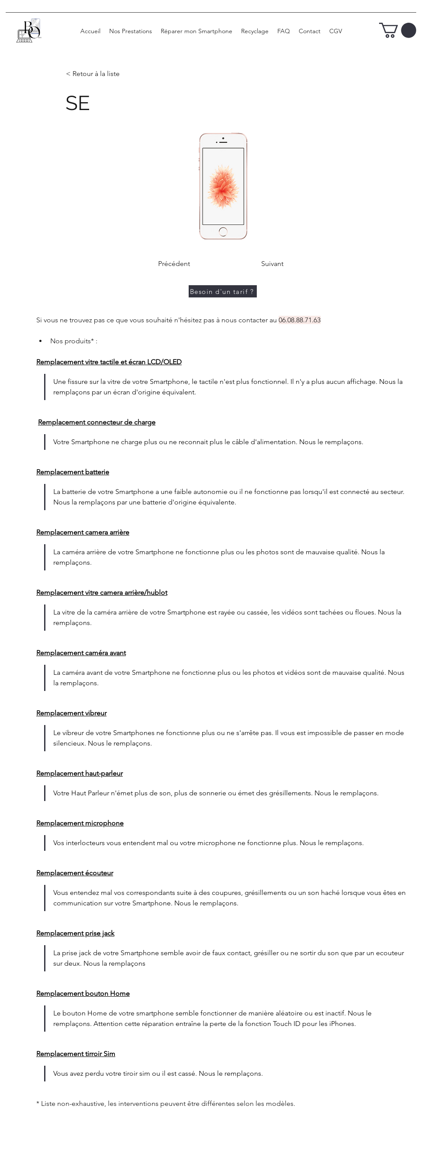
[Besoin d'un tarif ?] (223, 291)
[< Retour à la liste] (95, 74)
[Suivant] (272, 264)
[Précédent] (173, 264)
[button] (397, 30)
